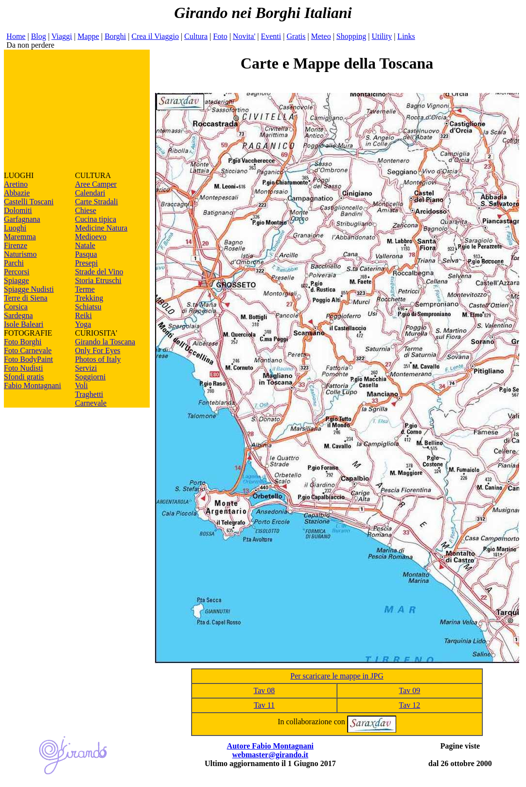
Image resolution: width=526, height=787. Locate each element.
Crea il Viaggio (154, 36)
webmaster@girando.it (270, 755)
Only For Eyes (97, 350)
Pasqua (86, 254)
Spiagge (16, 280)
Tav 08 (264, 690)
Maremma (20, 237)
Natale (85, 245)
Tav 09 (410, 690)
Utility (381, 36)
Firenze (15, 245)
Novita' (244, 36)
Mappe (88, 36)
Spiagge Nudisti (29, 289)
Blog (38, 36)
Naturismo (20, 254)
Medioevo (90, 237)
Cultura (196, 36)
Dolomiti (18, 210)
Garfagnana (22, 219)
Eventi (271, 36)
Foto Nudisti (23, 368)
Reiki (83, 315)
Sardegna (18, 315)
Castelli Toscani (28, 201)
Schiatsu (88, 307)
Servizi (86, 368)
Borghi (115, 36)
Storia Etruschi (98, 280)
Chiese (85, 210)
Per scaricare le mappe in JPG (336, 676)
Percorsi (16, 272)
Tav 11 (264, 705)
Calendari (90, 193)
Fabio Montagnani (32, 385)
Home (15, 36)
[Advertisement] (77, 110)
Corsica (16, 307)
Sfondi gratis (24, 377)
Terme (85, 289)
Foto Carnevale (28, 350)
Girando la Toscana (105, 342)
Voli (81, 385)
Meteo (321, 36)
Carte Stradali (96, 201)
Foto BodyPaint (28, 359)
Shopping (351, 36)
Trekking (89, 298)
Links (406, 36)
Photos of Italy (98, 359)
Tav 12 (410, 705)
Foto (220, 36)
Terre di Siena (26, 298)
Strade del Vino (99, 272)
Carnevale (90, 403)
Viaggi (62, 36)
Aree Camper (96, 184)
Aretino (16, 184)
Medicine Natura (101, 228)
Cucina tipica (95, 219)
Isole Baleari (23, 324)
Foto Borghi (23, 342)
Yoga (83, 324)
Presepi (86, 263)
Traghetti (89, 394)
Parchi (14, 263)
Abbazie (17, 193)
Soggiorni (90, 377)
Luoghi (15, 228)
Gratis (295, 36)
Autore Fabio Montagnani (270, 746)
